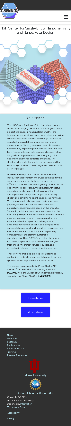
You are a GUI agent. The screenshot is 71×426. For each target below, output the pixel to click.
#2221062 (12, 272)
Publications (13, 345)
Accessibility (13, 412)
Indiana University (34, 375)
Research (12, 341)
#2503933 (45, 276)
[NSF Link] (35, 384)
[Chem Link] (34, 366)
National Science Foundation (35, 393)
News (10, 335)
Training (11, 351)
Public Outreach (15, 348)
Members (12, 338)
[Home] (6, 15)
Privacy (10, 418)
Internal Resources (17, 355)
